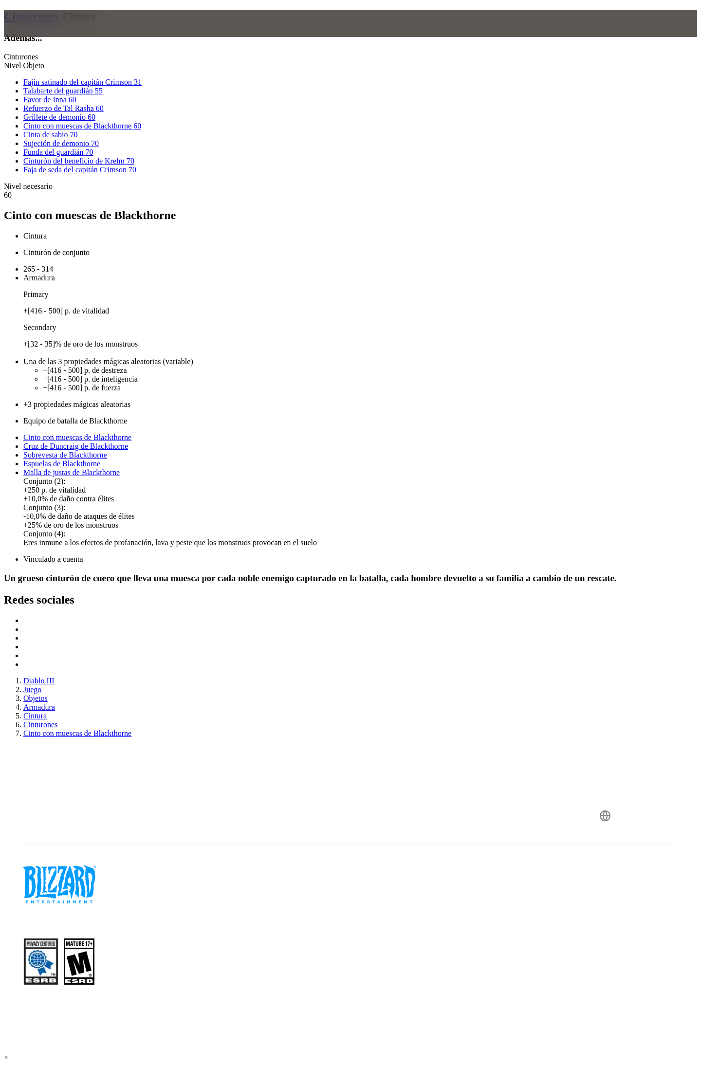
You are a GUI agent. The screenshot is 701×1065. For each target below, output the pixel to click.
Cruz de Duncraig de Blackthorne (75, 446)
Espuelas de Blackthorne (61, 463)
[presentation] (48, 35)
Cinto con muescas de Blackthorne (77, 437)
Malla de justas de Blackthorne (71, 472)
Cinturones (33, 16)
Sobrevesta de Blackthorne (65, 455)
